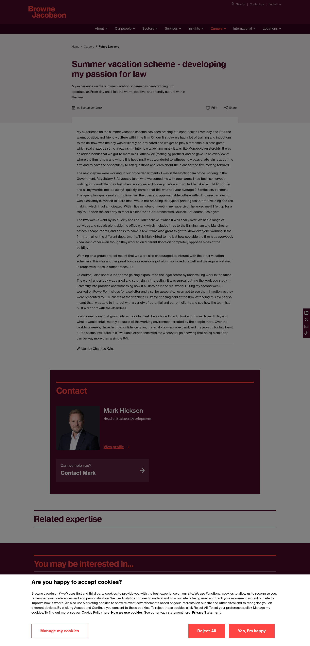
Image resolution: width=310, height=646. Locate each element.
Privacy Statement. (206, 618)
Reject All (206, 636)
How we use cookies (127, 618)
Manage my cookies (59, 636)
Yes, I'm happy (252, 636)
